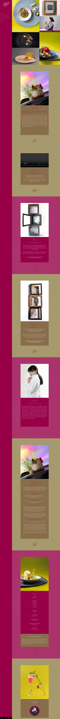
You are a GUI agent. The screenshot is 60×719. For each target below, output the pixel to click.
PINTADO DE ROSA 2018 (30, 341)
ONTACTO (2, 22)
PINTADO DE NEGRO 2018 (38, 341)
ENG (3, 718)
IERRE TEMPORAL (3, 14)
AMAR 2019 (31, 342)
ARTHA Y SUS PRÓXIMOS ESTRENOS (5, 18)
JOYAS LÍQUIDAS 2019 (36, 342)
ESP (1, 718)
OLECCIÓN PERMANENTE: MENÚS (5, 15)
